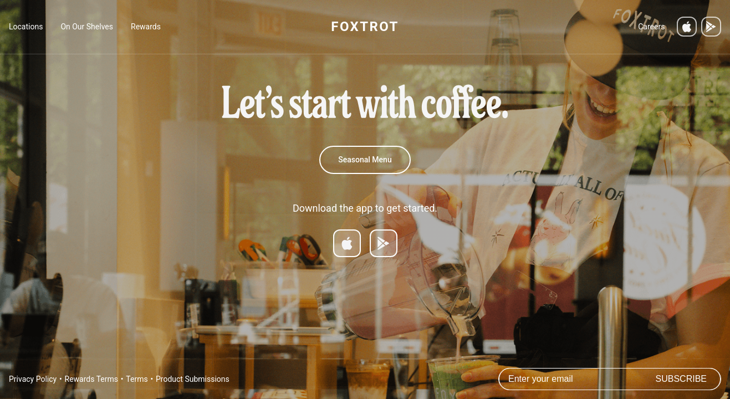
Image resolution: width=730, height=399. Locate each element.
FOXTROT (365, 26)
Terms (136, 379)
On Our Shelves (86, 26)
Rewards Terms (91, 379)
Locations (26, 26)
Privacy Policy (33, 379)
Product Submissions (192, 379)
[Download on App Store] (347, 243)
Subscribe (681, 378)
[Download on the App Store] (687, 27)
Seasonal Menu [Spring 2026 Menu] (364, 159)
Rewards (146, 26)
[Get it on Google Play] (711, 27)
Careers (651, 26)
